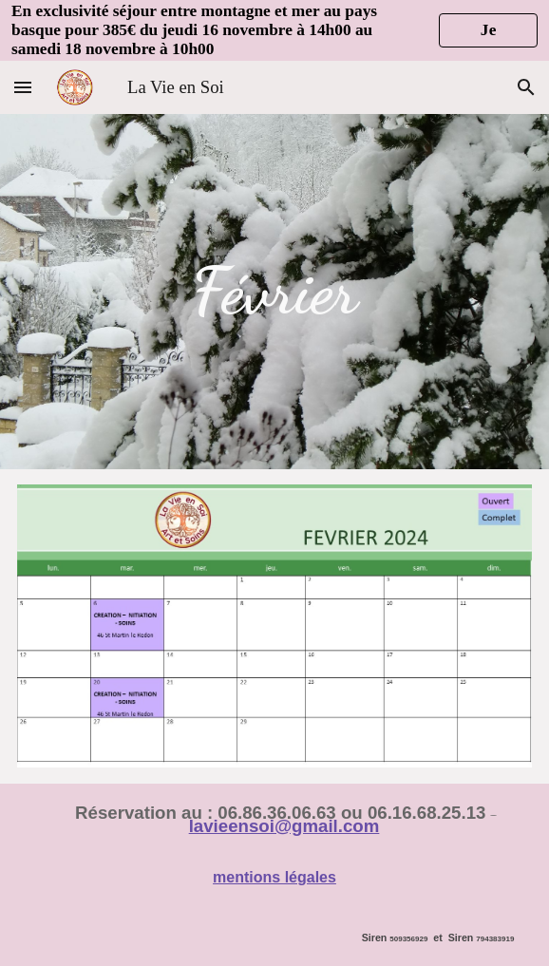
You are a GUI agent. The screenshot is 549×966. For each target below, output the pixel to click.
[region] (274, 30)
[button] (23, 87)
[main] (275, 291)
